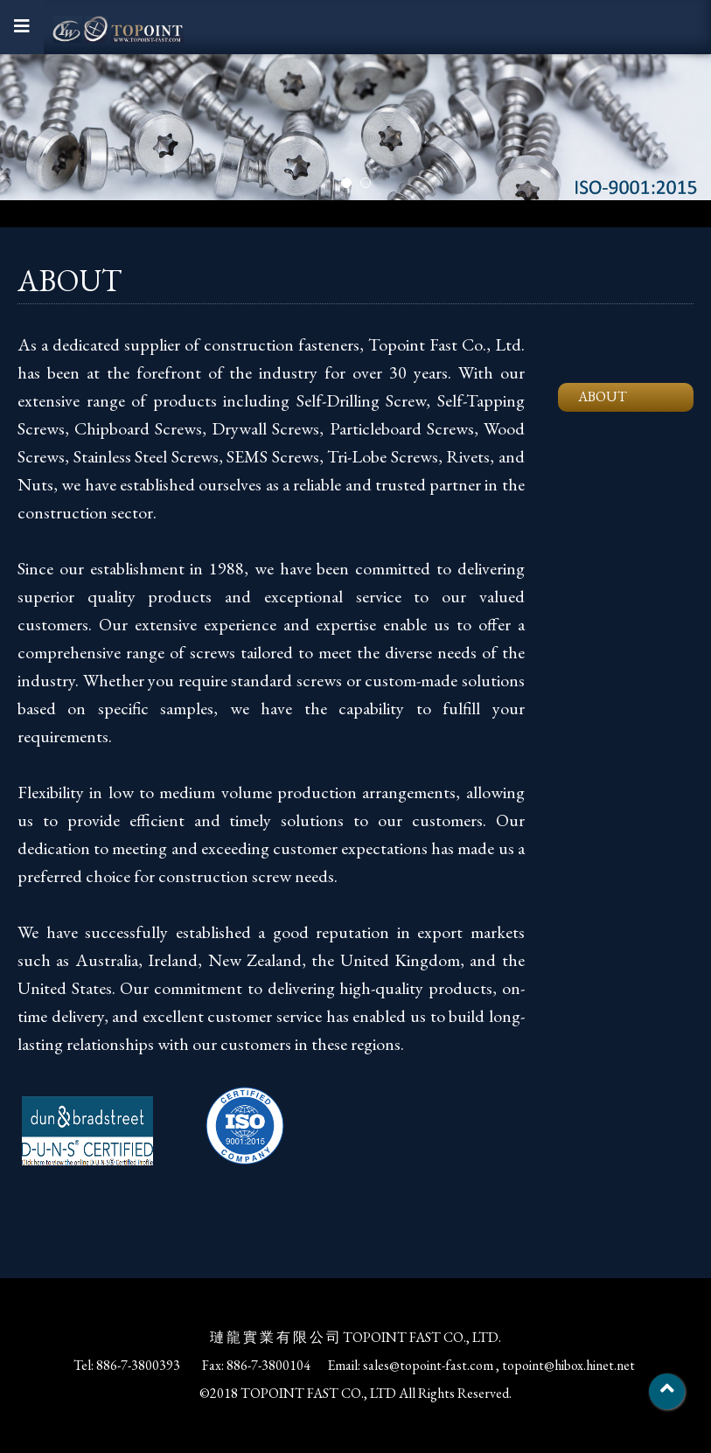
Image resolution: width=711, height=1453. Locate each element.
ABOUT (602, 396)
